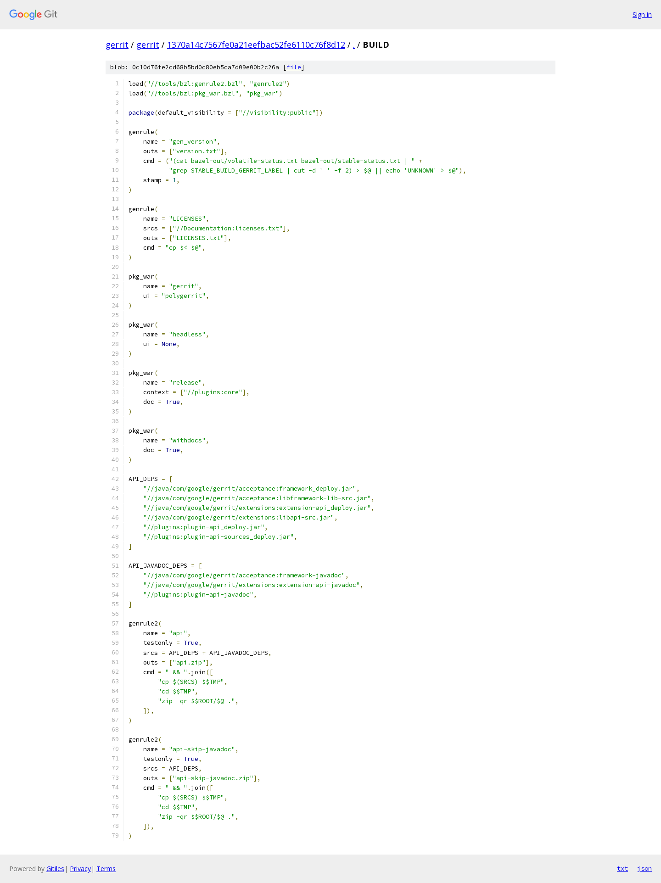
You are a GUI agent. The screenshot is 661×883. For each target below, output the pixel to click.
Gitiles (55, 868)
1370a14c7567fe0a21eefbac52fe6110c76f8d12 (256, 44)
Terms (106, 868)
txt (622, 868)
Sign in (642, 14)
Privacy (80, 868)
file (293, 67)
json (644, 868)
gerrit (117, 44)
